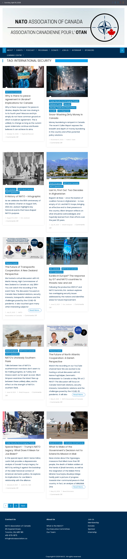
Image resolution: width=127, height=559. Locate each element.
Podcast (30, 50)
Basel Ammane (56, 443)
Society (52, 111)
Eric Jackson (11, 189)
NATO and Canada (13, 92)
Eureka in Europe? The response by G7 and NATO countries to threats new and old (67, 279)
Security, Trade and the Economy (63, 107)
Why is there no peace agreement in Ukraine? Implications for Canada (19, 99)
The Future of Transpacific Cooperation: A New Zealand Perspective (21, 270)
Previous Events (12, 263)
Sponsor (91, 529)
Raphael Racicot (27, 134)
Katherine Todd (56, 104)
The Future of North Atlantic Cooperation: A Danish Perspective (64, 358)
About (10, 50)
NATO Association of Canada (72, 399)
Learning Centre (14, 55)
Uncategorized (64, 111)
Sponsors (89, 50)
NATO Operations (12, 192)
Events (19, 50)
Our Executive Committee (58, 529)
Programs (43, 50)
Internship (76, 50)
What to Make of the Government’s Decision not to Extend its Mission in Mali (66, 450)
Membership (93, 522)
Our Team (51, 532)
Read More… (35, 310)
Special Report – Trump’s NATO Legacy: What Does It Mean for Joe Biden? (22, 450)
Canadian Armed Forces (74, 443)
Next (23, 505)
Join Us (65, 50)
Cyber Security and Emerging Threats (64, 101)
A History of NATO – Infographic (23, 196)
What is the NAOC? (55, 526)
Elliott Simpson (55, 183)
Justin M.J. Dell (26, 485)
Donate (54, 50)
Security (67, 104)
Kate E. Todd (70, 140)
